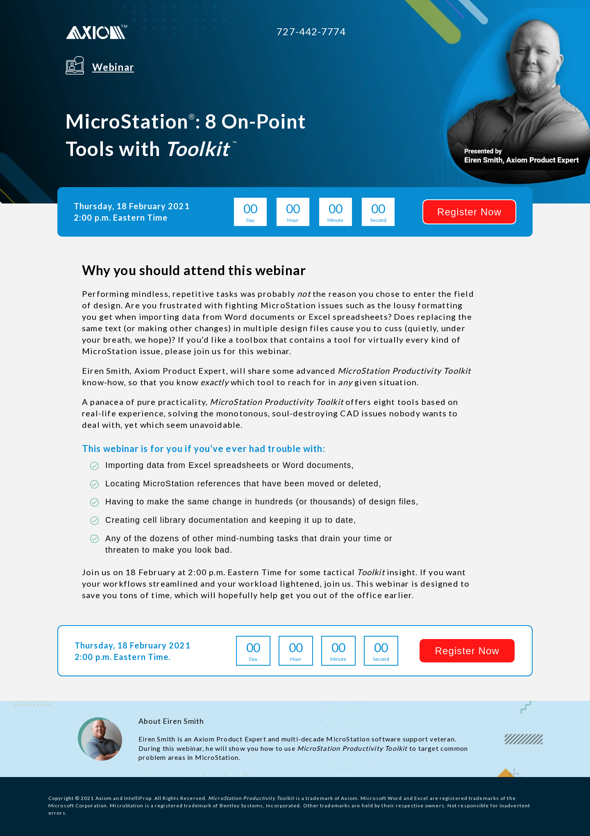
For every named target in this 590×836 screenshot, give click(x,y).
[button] (469, 212)
